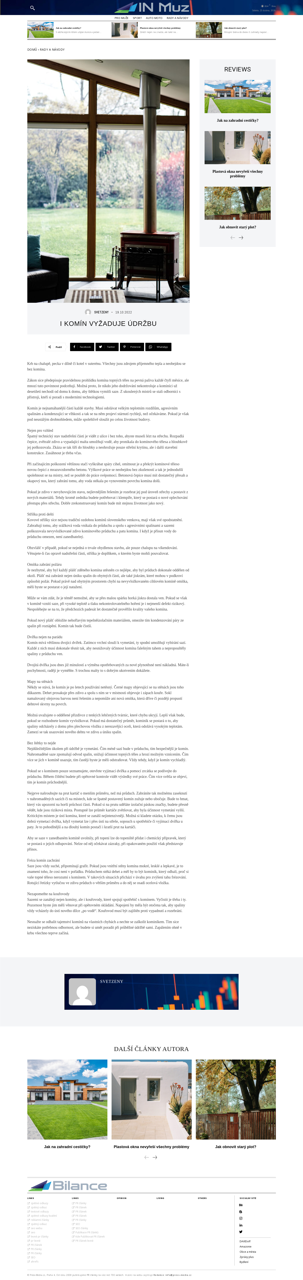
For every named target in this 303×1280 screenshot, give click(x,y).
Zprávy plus (247, 1257)
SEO (33, 1257)
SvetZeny (101, 312)
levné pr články (39, 1236)
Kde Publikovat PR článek (90, 1236)
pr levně (35, 1240)
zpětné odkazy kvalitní (44, 1215)
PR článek (36, 1245)
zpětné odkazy (39, 1203)
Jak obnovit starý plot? (235, 28)
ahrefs (34, 1261)
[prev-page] (233, 238)
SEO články (81, 1228)
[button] (32, 8)
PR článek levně (84, 1240)
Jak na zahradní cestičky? (68, 28)
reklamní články (40, 1220)
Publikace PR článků (86, 1232)
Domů (32, 49)
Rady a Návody (52, 49)
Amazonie (245, 1246)
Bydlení (244, 1262)
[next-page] (241, 238)
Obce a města (248, 1252)
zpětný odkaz (39, 1207)
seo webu (36, 1228)
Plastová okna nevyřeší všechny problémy (160, 28)
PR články (36, 1249)
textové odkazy (40, 1211)
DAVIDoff (245, 1241)
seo (33, 1232)
